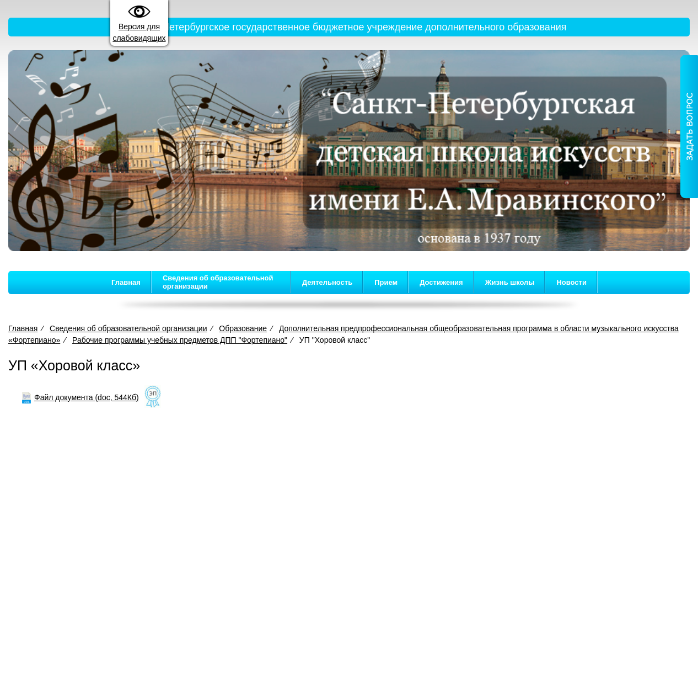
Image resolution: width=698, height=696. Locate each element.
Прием (386, 282)
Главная (126, 282)
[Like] (152, 397)
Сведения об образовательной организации (218, 282)
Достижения (441, 282)
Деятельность (327, 282)
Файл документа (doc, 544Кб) (86, 397)
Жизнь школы (510, 282)
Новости (571, 282)
